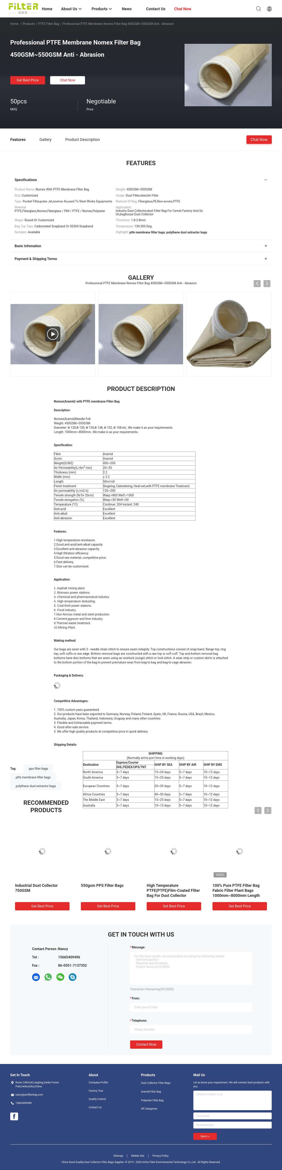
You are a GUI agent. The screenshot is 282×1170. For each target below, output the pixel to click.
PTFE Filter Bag (48, 24)
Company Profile (98, 1082)
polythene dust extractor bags (36, 786)
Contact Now (146, 1044)
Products (29, 24)
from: (136, 998)
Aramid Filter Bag (151, 1091)
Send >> (205, 1136)
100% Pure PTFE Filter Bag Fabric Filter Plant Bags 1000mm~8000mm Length (236, 890)
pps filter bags (38, 768)
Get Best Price (28, 80)
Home (14, 24)
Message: (138, 947)
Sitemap (118, 1155)
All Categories (149, 1108)
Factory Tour (96, 1090)
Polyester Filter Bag (152, 1100)
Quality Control (97, 1099)
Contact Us (95, 1107)
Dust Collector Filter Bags (155, 1082)
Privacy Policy (160, 1155)
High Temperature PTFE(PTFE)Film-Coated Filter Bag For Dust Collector (173, 890)
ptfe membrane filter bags (33, 777)
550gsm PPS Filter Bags (102, 885)
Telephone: (139, 1020)
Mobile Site (137, 1155)
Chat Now (67, 80)
